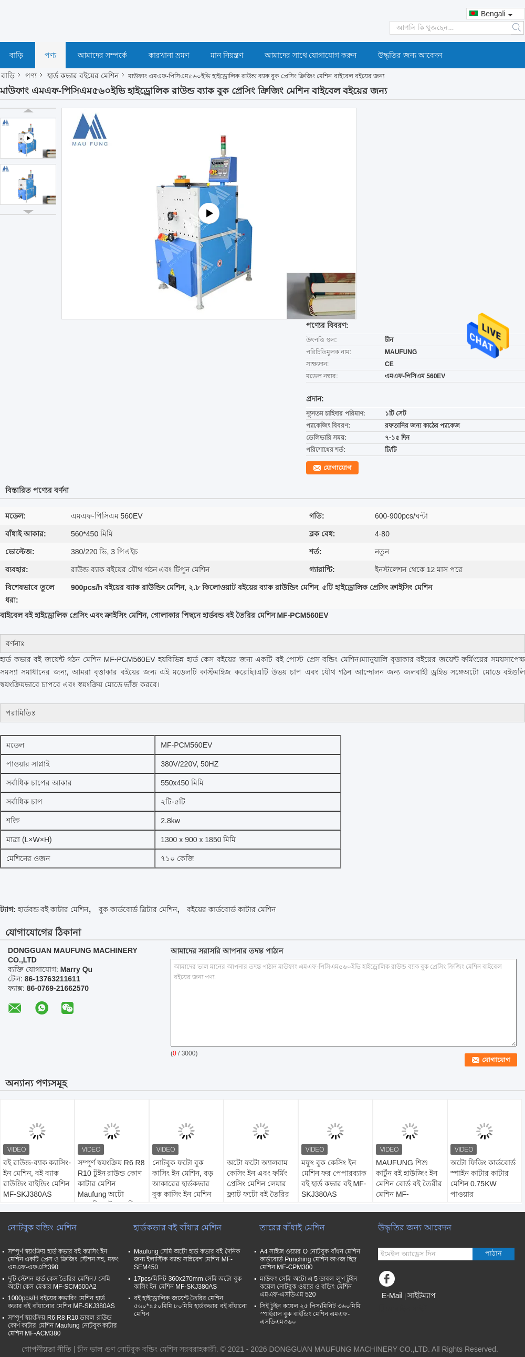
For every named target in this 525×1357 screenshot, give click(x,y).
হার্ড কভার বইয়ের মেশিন (83, 75)
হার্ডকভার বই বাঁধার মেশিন (177, 1227)
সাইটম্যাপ (421, 1295)
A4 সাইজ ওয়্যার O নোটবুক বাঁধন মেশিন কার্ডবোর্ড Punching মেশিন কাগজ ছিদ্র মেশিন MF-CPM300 (310, 1259)
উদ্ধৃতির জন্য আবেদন (410, 55)
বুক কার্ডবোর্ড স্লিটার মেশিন (138, 909)
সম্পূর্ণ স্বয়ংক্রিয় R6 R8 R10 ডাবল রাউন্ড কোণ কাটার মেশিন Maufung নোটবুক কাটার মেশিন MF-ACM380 (62, 1325)
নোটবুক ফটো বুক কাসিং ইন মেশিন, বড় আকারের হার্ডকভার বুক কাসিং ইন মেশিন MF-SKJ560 (182, 1183)
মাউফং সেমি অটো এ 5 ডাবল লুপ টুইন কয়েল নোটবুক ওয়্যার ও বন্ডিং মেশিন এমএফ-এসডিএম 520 (308, 1286)
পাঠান (493, 1253)
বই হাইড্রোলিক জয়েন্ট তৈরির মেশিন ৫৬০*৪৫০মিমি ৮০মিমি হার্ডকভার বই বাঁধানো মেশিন (190, 1306)
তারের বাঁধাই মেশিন (292, 1227)
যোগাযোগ (337, 468)
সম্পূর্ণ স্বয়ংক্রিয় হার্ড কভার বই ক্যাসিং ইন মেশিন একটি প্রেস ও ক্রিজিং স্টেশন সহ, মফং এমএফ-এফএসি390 (63, 1259)
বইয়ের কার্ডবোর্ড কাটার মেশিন (231, 909)
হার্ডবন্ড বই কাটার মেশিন (53, 909)
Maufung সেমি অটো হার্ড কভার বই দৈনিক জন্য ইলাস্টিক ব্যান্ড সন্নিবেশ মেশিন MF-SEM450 (187, 1259)
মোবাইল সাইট (402, 1308)
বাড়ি (16, 55)
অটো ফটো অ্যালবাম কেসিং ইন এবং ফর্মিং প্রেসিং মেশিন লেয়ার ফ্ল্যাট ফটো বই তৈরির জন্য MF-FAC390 (258, 1183)
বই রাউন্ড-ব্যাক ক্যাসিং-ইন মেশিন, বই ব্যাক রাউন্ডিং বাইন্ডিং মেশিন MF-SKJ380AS (37, 1178)
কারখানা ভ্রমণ (169, 55)
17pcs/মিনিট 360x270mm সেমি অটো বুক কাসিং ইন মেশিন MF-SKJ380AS (188, 1282)
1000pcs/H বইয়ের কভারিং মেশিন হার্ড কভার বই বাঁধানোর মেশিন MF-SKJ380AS (61, 1302)
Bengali (496, 13)
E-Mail (392, 1295)
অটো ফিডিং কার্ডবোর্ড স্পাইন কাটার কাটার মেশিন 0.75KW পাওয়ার (483, 1178)
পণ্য (50, 55)
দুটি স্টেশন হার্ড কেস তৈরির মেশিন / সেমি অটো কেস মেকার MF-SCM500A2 (59, 1282)
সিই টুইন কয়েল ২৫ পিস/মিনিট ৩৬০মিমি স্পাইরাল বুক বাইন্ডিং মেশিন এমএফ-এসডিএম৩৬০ (310, 1313)
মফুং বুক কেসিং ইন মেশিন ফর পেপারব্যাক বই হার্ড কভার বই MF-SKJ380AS (333, 1178)
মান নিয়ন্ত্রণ (227, 55)
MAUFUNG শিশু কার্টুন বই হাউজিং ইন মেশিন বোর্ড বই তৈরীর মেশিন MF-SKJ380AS (409, 1183)
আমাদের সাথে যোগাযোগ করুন (311, 55)
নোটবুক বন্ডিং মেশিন (42, 1227)
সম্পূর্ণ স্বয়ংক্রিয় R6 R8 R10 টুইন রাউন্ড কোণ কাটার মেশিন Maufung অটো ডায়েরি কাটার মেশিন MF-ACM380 (111, 1188)
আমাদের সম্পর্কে (102, 55)
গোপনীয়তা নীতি (46, 1349)
